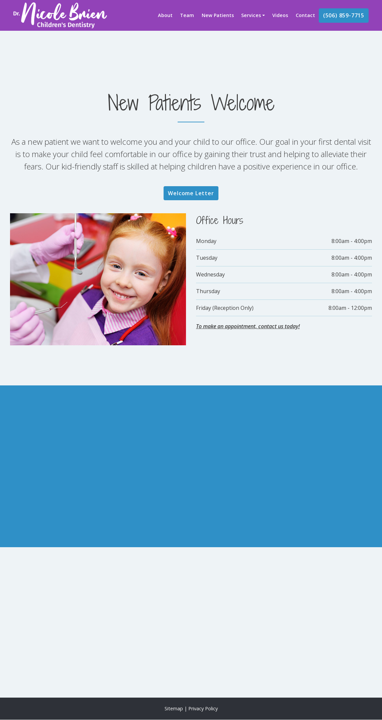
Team (187, 15)
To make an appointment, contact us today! (248, 326)
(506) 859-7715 (343, 15)
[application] (191, 622)
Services (251, 15)
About (165, 15)
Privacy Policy (203, 708)
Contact (305, 15)
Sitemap (174, 708)
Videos (280, 15)
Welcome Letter (191, 193)
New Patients (218, 15)
